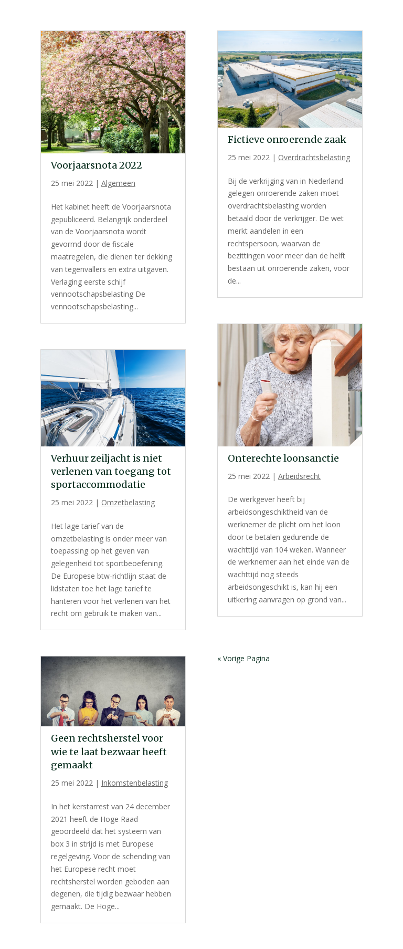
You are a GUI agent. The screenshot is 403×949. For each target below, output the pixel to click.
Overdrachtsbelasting (314, 157)
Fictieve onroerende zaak (287, 139)
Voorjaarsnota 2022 (96, 165)
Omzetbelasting (128, 502)
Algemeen (118, 183)
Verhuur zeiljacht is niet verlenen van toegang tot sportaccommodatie (111, 471)
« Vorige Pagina (243, 658)
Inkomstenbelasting (134, 783)
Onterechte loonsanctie (283, 458)
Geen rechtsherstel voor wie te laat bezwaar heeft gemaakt (109, 751)
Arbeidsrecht (299, 476)
